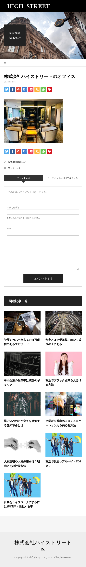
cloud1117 (21, 161)
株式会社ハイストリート (43, 542)
